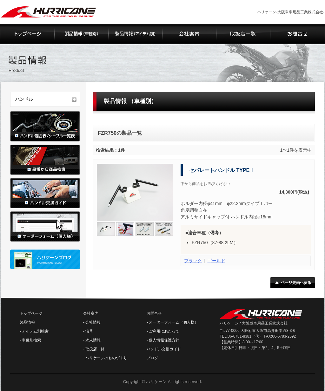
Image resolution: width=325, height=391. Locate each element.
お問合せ (154, 313)
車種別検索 (31, 340)
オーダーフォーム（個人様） (173, 322)
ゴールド (216, 260)
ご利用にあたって (164, 331)
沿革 (89, 331)
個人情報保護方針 (164, 340)
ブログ (152, 358)
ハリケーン (156, 381)
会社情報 (93, 322)
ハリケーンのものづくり (106, 358)
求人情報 (93, 340)
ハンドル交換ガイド (164, 349)
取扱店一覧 (94, 349)
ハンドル (24, 99)
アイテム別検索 (35, 331)
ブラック (193, 260)
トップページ (31, 313)
